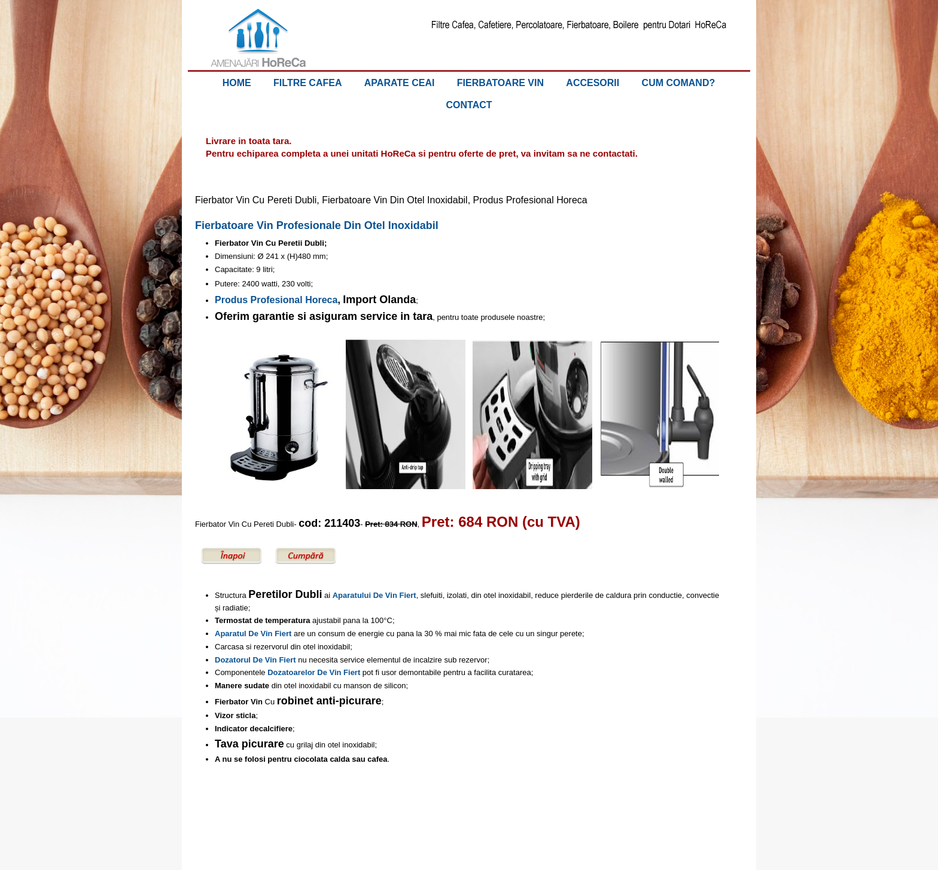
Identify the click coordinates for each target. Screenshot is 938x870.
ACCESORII (592, 83)
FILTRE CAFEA (307, 83)
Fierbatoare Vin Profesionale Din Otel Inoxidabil (316, 225)
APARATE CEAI (399, 83)
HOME (237, 83)
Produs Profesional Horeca (276, 300)
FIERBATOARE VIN (500, 83)
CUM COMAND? (678, 83)
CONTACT (469, 105)
